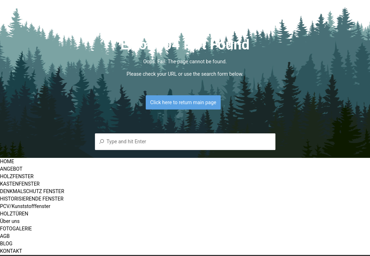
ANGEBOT (11, 169)
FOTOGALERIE (16, 228)
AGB (5, 236)
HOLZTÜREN (14, 214)
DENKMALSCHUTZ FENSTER (32, 191)
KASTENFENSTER (19, 184)
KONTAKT (11, 251)
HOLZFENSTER (16, 176)
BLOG (6, 243)
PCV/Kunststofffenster (25, 206)
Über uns (10, 221)
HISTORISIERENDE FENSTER (32, 199)
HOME (7, 161)
